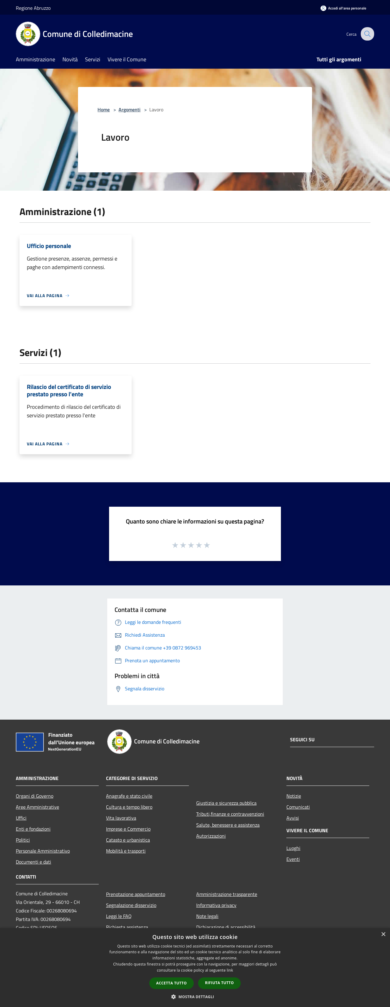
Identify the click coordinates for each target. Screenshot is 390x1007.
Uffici (21, 818)
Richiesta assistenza (127, 927)
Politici (23, 839)
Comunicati (298, 807)
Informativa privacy (216, 905)
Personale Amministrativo (43, 850)
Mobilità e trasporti (126, 850)
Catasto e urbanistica (128, 839)
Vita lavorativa (121, 818)
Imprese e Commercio (128, 829)
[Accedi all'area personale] (343, 8)
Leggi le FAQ (119, 916)
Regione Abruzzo (33, 8)
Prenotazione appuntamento (135, 894)
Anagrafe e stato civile (129, 796)
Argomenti (129, 109)
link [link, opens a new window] (230, 970)
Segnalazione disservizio (131, 905)
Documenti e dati (33, 861)
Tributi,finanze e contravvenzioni (230, 814)
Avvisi (292, 818)
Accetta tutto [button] (171, 983)
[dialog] (195, 967)
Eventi (293, 859)
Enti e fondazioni (33, 829)
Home (104, 109)
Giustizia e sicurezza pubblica (226, 803)
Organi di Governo (34, 796)
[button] (195, 997)
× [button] (383, 934)
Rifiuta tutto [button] (219, 982)
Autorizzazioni (211, 836)
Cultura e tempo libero (129, 807)
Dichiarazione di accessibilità (225, 927)
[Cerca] (367, 34)
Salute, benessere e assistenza (228, 825)
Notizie (293, 796)
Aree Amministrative (37, 807)
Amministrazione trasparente (226, 894)
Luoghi (293, 848)
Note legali (207, 916)
